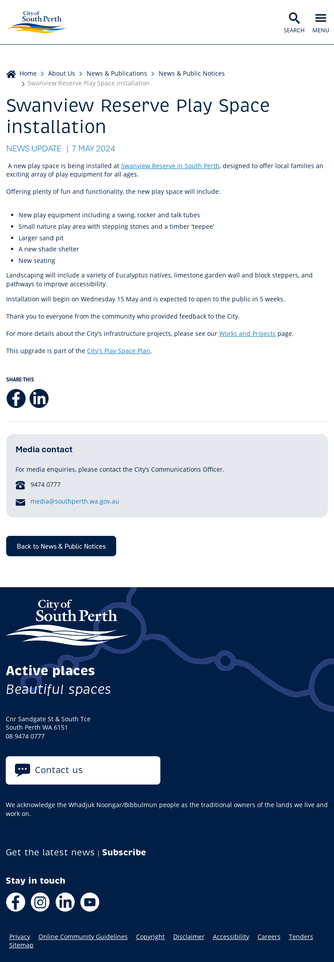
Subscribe (124, 852)
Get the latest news (50, 852)
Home (28, 73)
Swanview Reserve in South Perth (170, 166)
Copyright (150, 937)
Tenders (301, 937)
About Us (61, 73)
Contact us (59, 770)
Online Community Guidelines (83, 937)
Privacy (19, 937)
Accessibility (231, 937)
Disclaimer (189, 937)
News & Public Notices (192, 73)
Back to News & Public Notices (61, 546)
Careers (269, 937)
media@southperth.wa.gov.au (74, 501)
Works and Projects (247, 333)
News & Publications (117, 73)
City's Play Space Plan (118, 350)
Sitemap (21, 945)
